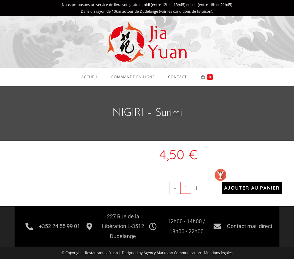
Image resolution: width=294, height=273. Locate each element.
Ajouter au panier (252, 188)
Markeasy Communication (179, 252)
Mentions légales (218, 252)
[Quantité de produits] (185, 188)
